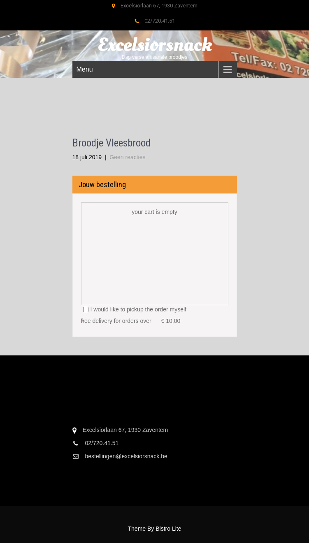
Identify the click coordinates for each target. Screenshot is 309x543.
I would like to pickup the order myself (134, 309)
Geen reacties (127, 157)
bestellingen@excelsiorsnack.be (126, 456)
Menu (85, 69)
